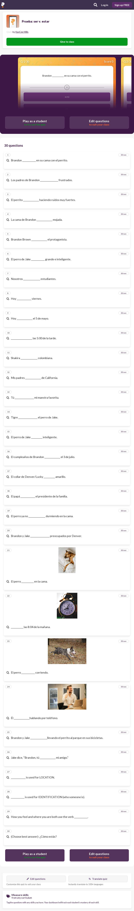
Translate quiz (98, 878)
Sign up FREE (122, 4)
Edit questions (36, 878)
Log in (104, 4)
